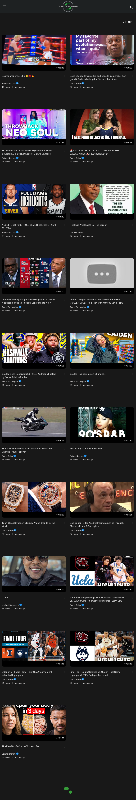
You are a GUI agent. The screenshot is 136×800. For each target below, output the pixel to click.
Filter (127, 22)
